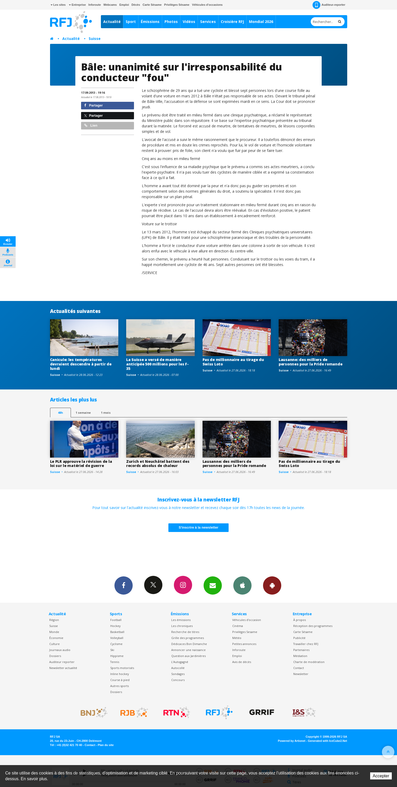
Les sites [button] (58, 4)
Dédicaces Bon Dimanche (189, 644)
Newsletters (213, 585)
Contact (298, 668)
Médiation (300, 656)
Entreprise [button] (77, 4)
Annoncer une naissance (188, 650)
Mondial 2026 (261, 21)
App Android (272, 585)
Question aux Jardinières (188, 656)
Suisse (95, 38)
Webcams (110, 4)
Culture (54, 644)
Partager (93, 105)
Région (54, 620)
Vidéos (189, 21)
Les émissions (181, 620)
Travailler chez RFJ (305, 644)
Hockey (115, 626)
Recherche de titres (185, 632)
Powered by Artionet (291, 740)
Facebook (123, 585)
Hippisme (117, 656)
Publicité (299, 638)
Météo (236, 638)
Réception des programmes (312, 626)
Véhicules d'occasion (246, 620)
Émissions (150, 21)
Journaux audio (59, 650)
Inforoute (94, 4)
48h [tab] (60, 413)
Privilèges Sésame (177, 4)
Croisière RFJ (232, 21)
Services (208, 21)
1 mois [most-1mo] (106, 413)
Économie (56, 638)
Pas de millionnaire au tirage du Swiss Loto (233, 361)
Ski (112, 650)
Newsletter (300, 674)
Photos (171, 21)
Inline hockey (119, 674)
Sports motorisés (122, 668)
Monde (54, 632)
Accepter (381, 776)
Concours (178, 680)
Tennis (114, 662)
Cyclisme (116, 644)
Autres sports (119, 686)
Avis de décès (241, 662)
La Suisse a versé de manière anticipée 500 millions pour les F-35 (157, 364)
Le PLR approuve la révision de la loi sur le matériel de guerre (81, 463)
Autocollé (178, 668)
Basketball (117, 632)
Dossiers (55, 656)
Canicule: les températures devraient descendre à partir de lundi (81, 364)
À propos (299, 620)
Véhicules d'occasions (207, 4)
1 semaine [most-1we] (83, 413)
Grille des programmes (187, 638)
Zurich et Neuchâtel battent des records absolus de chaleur (157, 463)
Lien (90, 125)
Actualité (112, 21)
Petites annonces (244, 644)
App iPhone (242, 585)
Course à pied (120, 680)
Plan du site (106, 745)
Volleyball (116, 638)
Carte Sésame (152, 4)
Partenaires (301, 650)
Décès (136, 4)
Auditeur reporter (62, 662)
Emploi (124, 4)
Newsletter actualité (63, 668)
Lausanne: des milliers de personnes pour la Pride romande (310, 361)
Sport (131, 21)
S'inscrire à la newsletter (198, 527)
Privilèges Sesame (244, 632)
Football (115, 620)
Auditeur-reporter (329, 5)
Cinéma (237, 626)
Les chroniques (182, 626)
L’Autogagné (179, 662)
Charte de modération (309, 662)
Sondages (178, 674)
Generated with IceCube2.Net (327, 740)
